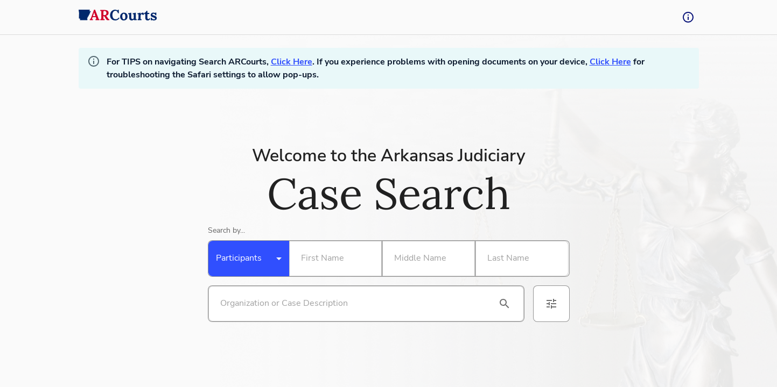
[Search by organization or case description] (353, 304)
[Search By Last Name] (520, 258)
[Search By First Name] (333, 258)
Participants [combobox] (239, 258)
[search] (504, 303)
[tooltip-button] (688, 17)
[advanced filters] (551, 303)
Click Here (291, 62)
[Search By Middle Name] (426, 258)
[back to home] (118, 17)
